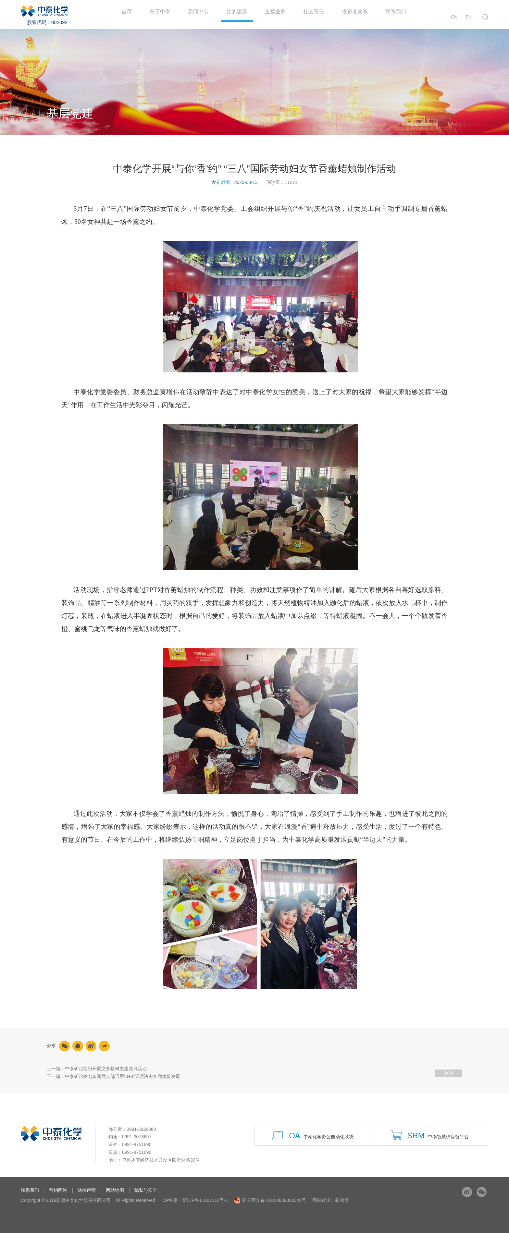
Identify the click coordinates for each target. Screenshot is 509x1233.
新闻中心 (201, 14)
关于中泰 (162, 14)
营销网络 (58, 1190)
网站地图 (115, 1190)
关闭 (448, 1073)
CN (457, 15)
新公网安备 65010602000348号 (270, 1200)
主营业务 (279, 14)
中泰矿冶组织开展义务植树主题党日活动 (106, 1068)
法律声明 (87, 1190)
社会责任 (318, 14)
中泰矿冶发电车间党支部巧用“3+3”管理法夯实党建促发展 (122, 1076)
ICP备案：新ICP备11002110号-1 (194, 1200)
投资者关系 (360, 14)
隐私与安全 (145, 1190)
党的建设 (240, 20)
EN (469, 15)
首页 (129, 14)
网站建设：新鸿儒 (330, 1200)
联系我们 (402, 14)
